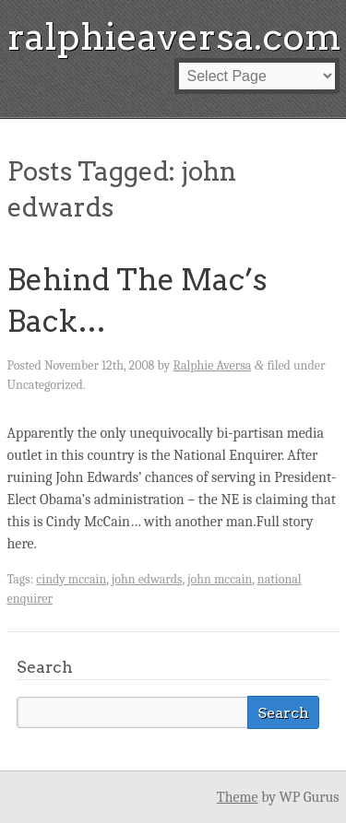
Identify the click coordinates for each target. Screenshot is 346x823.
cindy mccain (71, 579)
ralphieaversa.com (174, 37)
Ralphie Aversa (212, 365)
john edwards (147, 579)
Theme (237, 797)
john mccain (219, 579)
